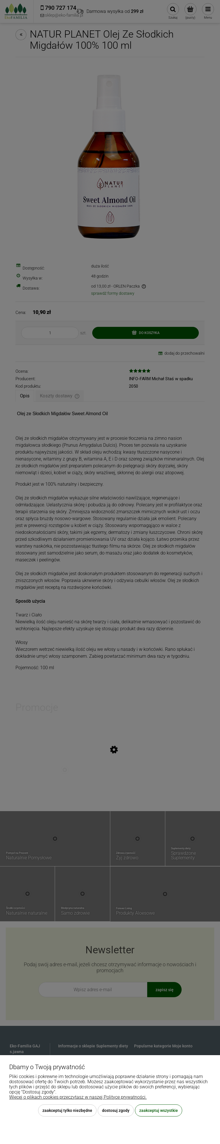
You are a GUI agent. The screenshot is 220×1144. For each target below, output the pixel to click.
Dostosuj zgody (115, 1110)
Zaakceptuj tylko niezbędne (67, 1110)
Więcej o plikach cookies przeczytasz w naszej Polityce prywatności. (78, 1097)
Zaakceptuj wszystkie (158, 1110)
